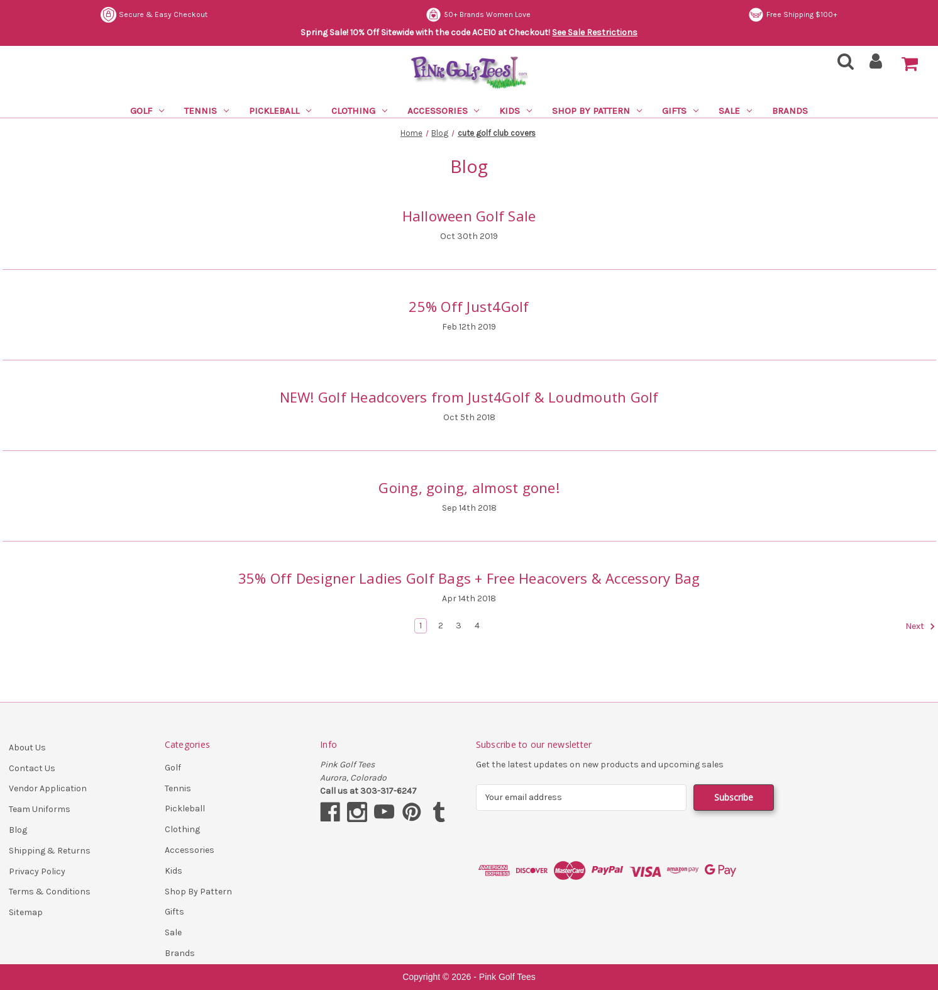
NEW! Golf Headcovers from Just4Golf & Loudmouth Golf (469, 396)
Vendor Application (48, 788)
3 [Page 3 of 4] (458, 625)
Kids (515, 110)
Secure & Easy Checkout (154, 15)
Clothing (359, 110)
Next (920, 626)
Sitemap (26, 912)
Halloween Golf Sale (469, 215)
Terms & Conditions (50, 891)
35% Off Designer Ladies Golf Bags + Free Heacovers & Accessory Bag (469, 578)
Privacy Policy (37, 871)
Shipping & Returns (50, 850)
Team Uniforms (39, 809)
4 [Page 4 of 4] (477, 625)
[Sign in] (876, 65)
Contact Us (32, 768)
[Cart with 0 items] (910, 64)
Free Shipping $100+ (792, 15)
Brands (790, 110)
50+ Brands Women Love (478, 15)
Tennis (206, 110)
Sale (735, 110)
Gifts (680, 110)
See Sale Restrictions (594, 32)
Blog (18, 830)
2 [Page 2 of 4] (440, 625)
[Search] (842, 65)
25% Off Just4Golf (469, 306)
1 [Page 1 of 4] (420, 625)
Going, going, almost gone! (469, 487)
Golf (147, 110)
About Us (27, 747)
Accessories (443, 110)
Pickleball (280, 110)
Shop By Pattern (597, 110)
